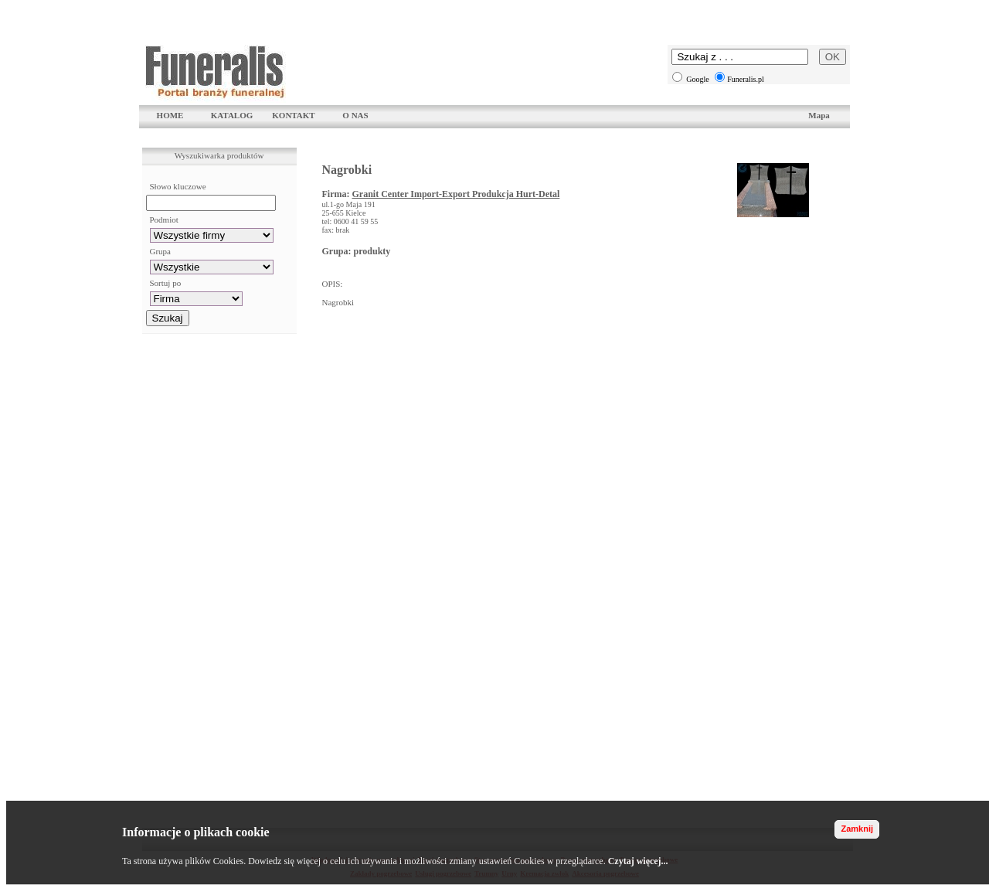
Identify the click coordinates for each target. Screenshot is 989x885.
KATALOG (232, 115)
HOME (170, 115)
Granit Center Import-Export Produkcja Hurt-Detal (455, 194)
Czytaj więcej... (638, 861)
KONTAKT (293, 115)
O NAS (355, 115)
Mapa (819, 115)
